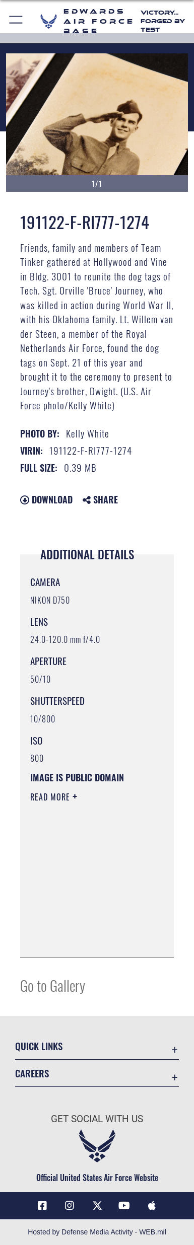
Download (46, 499)
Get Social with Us (97, 1119)
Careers (32, 1073)
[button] (16, 21)
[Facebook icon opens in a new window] (42, 1205)
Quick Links (38, 1046)
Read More (51, 797)
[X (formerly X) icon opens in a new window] (97, 1205)
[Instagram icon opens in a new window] (69, 1205)
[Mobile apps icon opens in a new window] (151, 1205)
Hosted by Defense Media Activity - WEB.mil (97, 1232)
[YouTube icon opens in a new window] (124, 1205)
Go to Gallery (52, 985)
